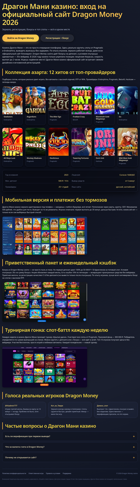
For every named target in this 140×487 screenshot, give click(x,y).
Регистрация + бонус (57, 38)
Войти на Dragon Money (20, 38)
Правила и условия (53, 473)
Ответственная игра (36, 473)
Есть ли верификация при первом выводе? (27, 436)
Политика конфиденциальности (14, 473)
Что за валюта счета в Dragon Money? (24, 446)
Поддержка (67, 473)
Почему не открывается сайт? (20, 457)
